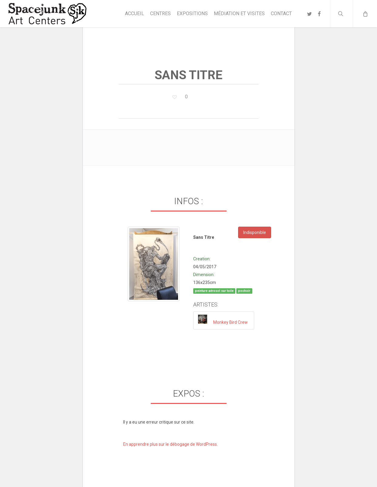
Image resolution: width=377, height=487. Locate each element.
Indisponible (254, 232)
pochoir (244, 291)
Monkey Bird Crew (230, 322)
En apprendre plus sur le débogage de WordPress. (170, 444)
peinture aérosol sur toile (214, 291)
